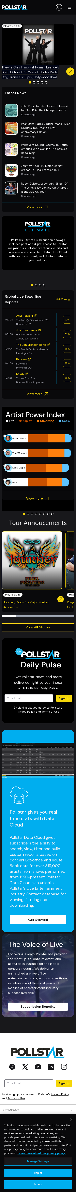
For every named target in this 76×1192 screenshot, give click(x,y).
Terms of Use (50, 711)
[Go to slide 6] (44, 514)
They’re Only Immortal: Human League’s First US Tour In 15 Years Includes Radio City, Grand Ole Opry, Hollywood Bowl (30, 72)
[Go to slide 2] (34, 82)
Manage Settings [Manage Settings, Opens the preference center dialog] (38, 1161)
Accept (38, 1184)
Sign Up (64, 698)
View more (38, 207)
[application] (38, 460)
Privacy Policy (26, 711)
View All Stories (38, 627)
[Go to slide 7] (48, 514)
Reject (38, 1173)
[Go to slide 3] (38, 82)
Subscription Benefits (38, 1006)
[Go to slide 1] (30, 82)
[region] (38, 1153)
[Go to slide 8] (52, 514)
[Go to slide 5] (46, 82)
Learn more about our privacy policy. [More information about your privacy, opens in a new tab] (41, 1153)
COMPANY (38, 1110)
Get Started (38, 920)
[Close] (71, 1119)
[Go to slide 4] (42, 82)
